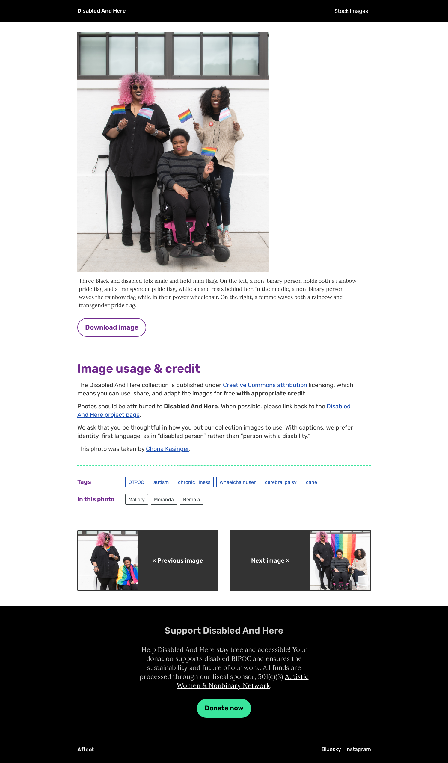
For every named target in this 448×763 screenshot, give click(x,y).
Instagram (358, 749)
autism (161, 482)
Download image (111, 327)
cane (311, 482)
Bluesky (331, 749)
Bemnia (191, 499)
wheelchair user (238, 482)
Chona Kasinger (167, 448)
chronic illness (194, 482)
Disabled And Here (101, 10)
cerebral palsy (281, 482)
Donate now (224, 708)
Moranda (164, 499)
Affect (85, 749)
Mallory (137, 499)
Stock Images (351, 11)
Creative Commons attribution (265, 385)
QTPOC (136, 482)
